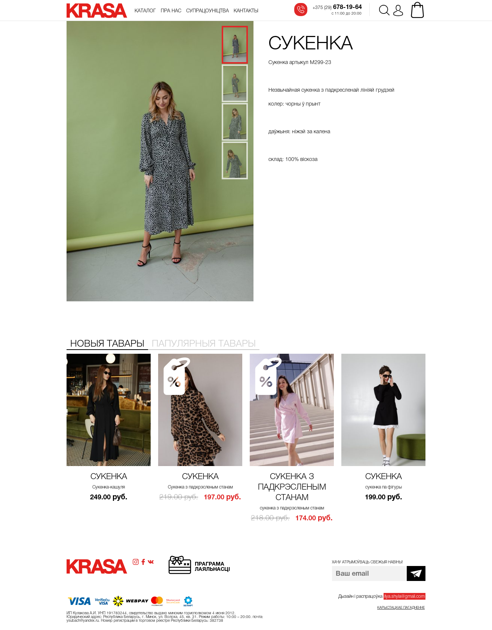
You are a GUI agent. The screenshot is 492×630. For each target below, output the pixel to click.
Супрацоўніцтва (207, 10)
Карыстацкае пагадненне (401, 607)
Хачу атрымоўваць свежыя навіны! (367, 562)
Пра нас (171, 10)
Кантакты (246, 10)
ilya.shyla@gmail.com (404, 596)
